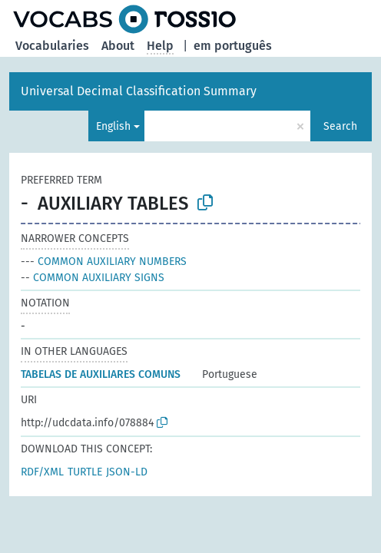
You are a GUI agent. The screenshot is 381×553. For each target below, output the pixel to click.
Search (340, 126)
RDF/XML (42, 471)
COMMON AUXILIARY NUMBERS (104, 261)
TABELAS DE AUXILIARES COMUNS (101, 374)
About (117, 45)
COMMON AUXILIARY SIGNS (92, 277)
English (113, 126)
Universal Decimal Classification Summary (139, 91)
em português (233, 45)
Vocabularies (52, 45)
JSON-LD (126, 471)
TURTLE (85, 471)
